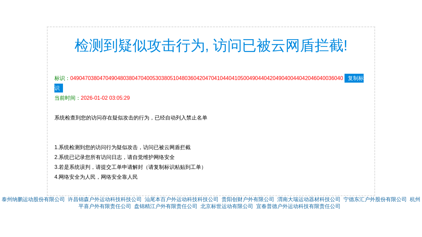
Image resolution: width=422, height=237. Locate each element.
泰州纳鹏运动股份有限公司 (33, 199)
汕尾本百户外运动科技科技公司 (182, 199)
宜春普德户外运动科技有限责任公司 (298, 206)
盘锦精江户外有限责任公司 (165, 206)
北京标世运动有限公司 (226, 206)
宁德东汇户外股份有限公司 (375, 199)
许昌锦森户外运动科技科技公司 (105, 199)
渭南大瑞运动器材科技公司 (309, 199)
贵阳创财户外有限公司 (248, 199)
